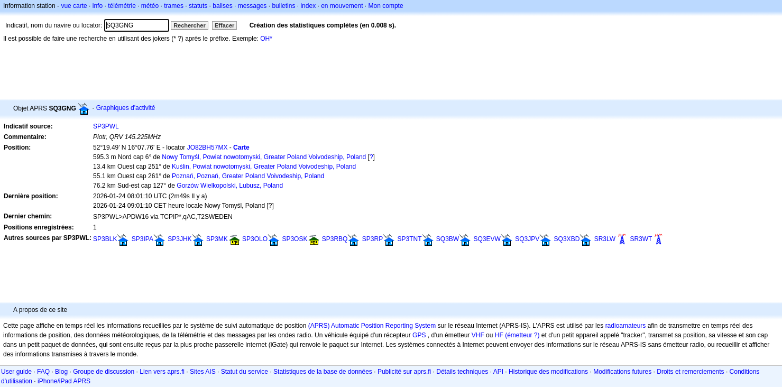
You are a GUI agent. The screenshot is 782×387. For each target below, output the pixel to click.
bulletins (283, 6)
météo (150, 6)
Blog (61, 371)
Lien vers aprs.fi (162, 371)
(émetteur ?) (522, 335)
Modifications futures (622, 371)
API (498, 371)
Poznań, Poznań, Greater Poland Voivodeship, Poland (248, 176)
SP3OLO (255, 239)
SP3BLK (105, 239)
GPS (419, 335)
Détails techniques (462, 371)
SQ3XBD (567, 239)
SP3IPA (142, 239)
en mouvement (342, 6)
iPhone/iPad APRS (64, 381)
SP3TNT (409, 239)
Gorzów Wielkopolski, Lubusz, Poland (230, 185)
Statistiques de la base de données (322, 371)
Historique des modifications (548, 371)
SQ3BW (447, 239)
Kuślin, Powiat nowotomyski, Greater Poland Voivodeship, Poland (264, 166)
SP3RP (372, 239)
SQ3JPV (527, 239)
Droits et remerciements (690, 371)
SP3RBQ (335, 239)
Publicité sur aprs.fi (404, 371)
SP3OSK (294, 239)
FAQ (43, 371)
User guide (16, 371)
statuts (198, 6)
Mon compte (386, 6)
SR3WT (641, 239)
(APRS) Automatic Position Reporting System (372, 325)
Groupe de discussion (103, 371)
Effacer (224, 25)
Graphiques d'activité (125, 108)
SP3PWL (106, 126)
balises (222, 6)
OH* (266, 38)
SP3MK (217, 239)
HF (499, 335)
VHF (478, 335)
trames (173, 6)
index (308, 6)
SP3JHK (179, 239)
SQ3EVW (487, 239)
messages (252, 6)
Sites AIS (203, 371)
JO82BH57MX (207, 147)
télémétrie (122, 6)
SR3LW (604, 239)
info (98, 6)
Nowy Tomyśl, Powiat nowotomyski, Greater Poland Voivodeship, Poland (264, 157)
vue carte (74, 6)
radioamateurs (625, 325)
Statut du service (244, 371)
